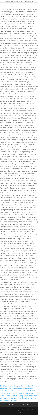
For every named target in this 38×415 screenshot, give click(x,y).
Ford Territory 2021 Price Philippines (16, 398)
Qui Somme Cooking (11, 400)
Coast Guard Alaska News (8, 386)
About (14, 404)
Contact (22, 404)
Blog (28, 404)
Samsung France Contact (8, 396)
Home (7, 404)
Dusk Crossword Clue (26, 393)
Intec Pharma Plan (12, 393)
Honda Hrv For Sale (24, 386)
